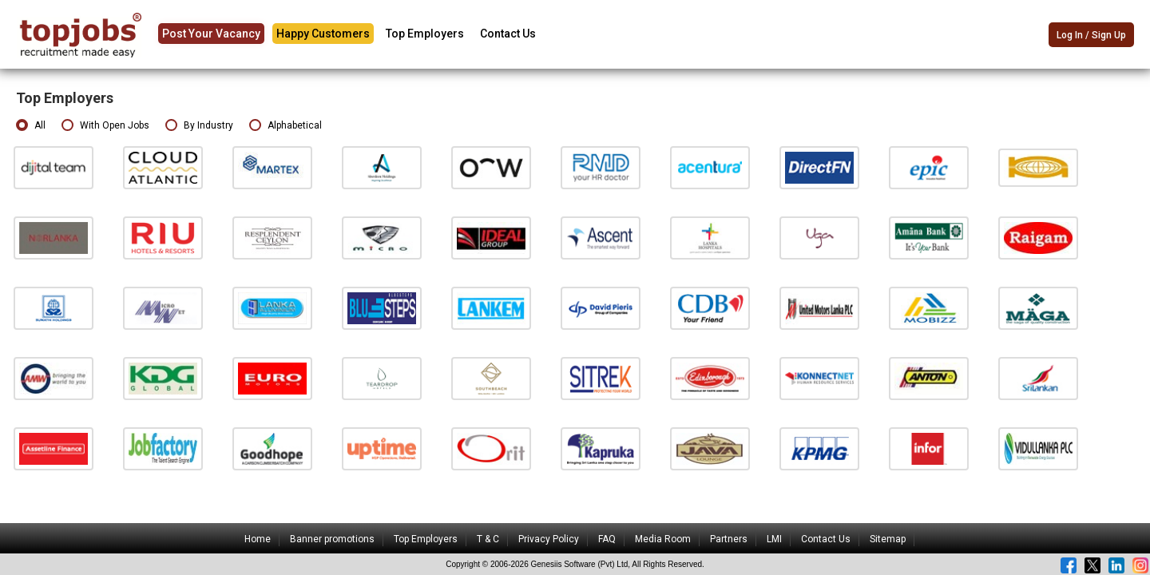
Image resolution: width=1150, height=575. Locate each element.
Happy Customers (323, 33)
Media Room (663, 539)
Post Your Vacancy (211, 33)
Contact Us (508, 33)
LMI (774, 539)
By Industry (199, 126)
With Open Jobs (105, 126)
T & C (488, 539)
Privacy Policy (548, 539)
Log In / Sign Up (1091, 35)
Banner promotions (332, 539)
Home (257, 539)
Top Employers (425, 33)
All (31, 126)
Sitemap (888, 539)
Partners (729, 539)
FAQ (607, 539)
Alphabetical (285, 126)
